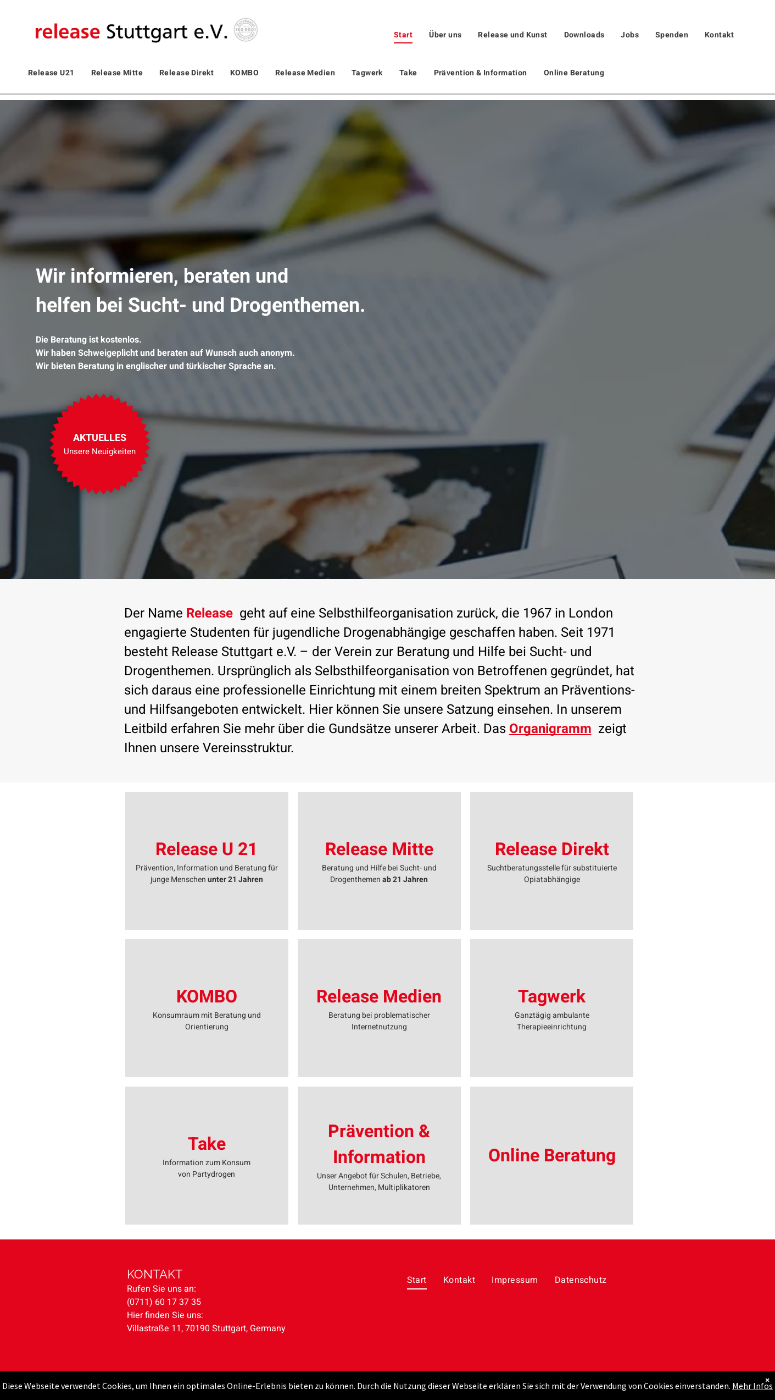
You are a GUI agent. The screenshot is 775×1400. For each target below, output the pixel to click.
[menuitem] (403, 34)
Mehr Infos (752, 1385)
